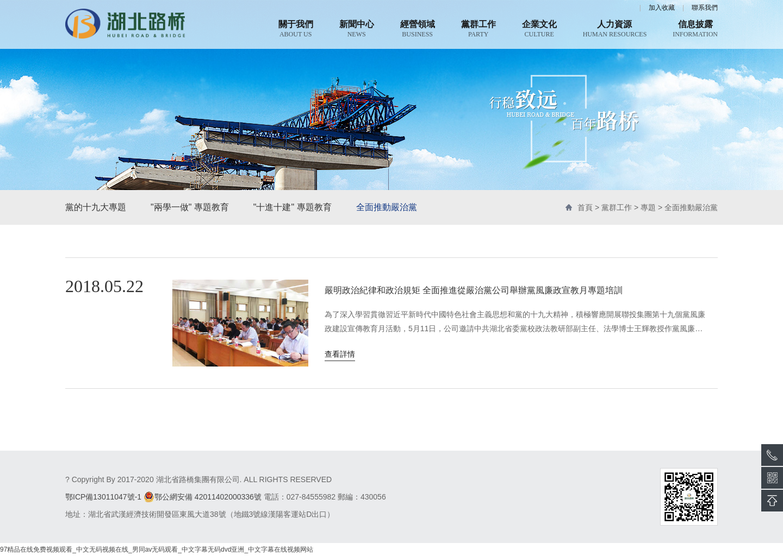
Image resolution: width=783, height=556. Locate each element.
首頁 (585, 207)
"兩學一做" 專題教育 (190, 207)
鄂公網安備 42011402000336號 (203, 496)
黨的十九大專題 (95, 207)
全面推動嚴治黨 (386, 207)
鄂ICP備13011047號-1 (103, 496)
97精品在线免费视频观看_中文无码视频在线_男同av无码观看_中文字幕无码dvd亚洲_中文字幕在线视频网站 (156, 549)
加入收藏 (662, 7)
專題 (648, 207)
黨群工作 (616, 207)
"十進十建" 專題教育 (292, 207)
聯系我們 (705, 7)
